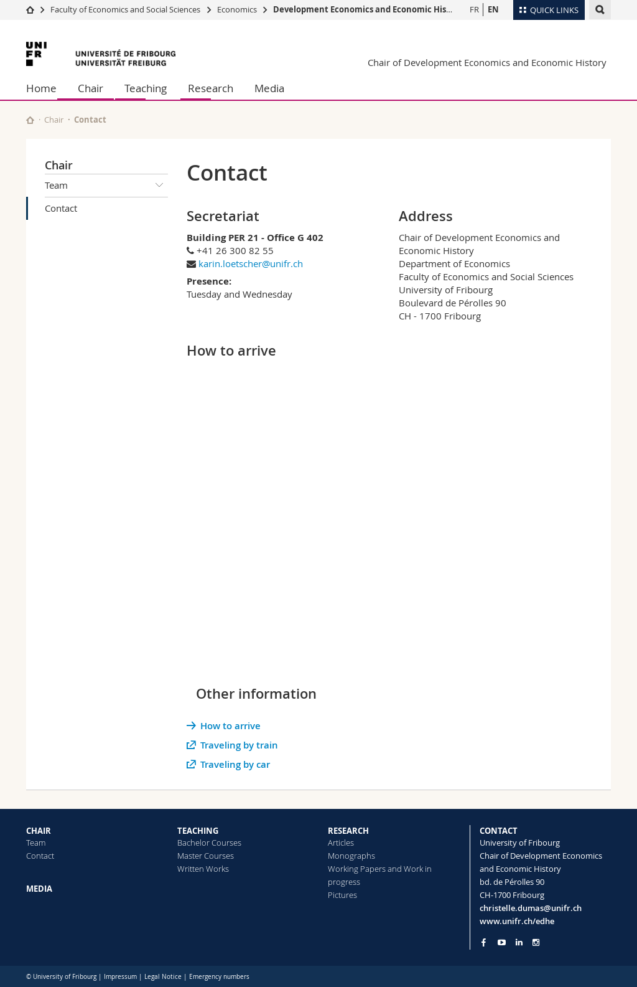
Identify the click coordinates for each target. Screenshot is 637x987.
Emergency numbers (219, 977)
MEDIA (39, 888)
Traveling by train (239, 745)
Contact (61, 208)
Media (269, 88)
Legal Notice (163, 977)
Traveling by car (235, 764)
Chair (90, 88)
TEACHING (197, 830)
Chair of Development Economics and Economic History (487, 62)
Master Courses (205, 855)
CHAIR (38, 830)
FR (474, 9)
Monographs (351, 855)
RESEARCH (348, 830)
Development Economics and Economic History (368, 9)
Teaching (145, 88)
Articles (341, 842)
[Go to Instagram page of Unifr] (535, 942)
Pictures (342, 894)
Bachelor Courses (209, 842)
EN (493, 9)
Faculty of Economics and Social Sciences (125, 9)
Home (41, 88)
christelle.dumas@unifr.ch (531, 908)
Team (106, 185)
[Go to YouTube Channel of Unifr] (502, 942)
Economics (237, 9)
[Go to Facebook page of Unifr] (484, 942)
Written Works (203, 868)
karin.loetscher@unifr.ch (250, 263)
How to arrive (230, 725)
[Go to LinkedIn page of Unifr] (519, 942)
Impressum (120, 977)
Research (210, 88)
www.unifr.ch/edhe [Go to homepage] (517, 921)
